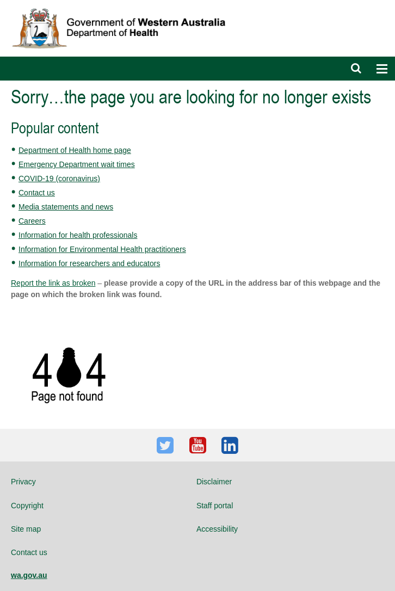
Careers (32, 221)
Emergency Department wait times (76, 164)
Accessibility (217, 529)
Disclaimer (214, 481)
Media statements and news (65, 206)
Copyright (27, 505)
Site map (26, 529)
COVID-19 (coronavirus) (59, 178)
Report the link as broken (53, 283)
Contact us (36, 192)
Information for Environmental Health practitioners (102, 249)
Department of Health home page (74, 150)
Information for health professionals (77, 235)
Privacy (23, 481)
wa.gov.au (29, 575)
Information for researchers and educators (89, 263)
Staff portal (214, 505)
